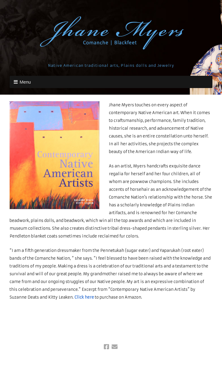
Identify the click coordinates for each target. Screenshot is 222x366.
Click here (84, 297)
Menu (25, 82)
